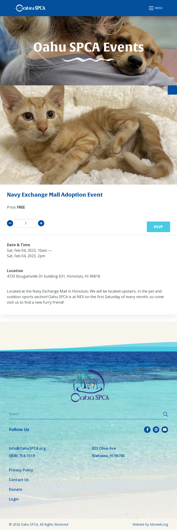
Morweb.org (159, 524)
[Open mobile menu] (156, 8)
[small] (147, 429)
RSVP (158, 226)
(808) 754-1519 (22, 455)
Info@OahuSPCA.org (27, 448)
